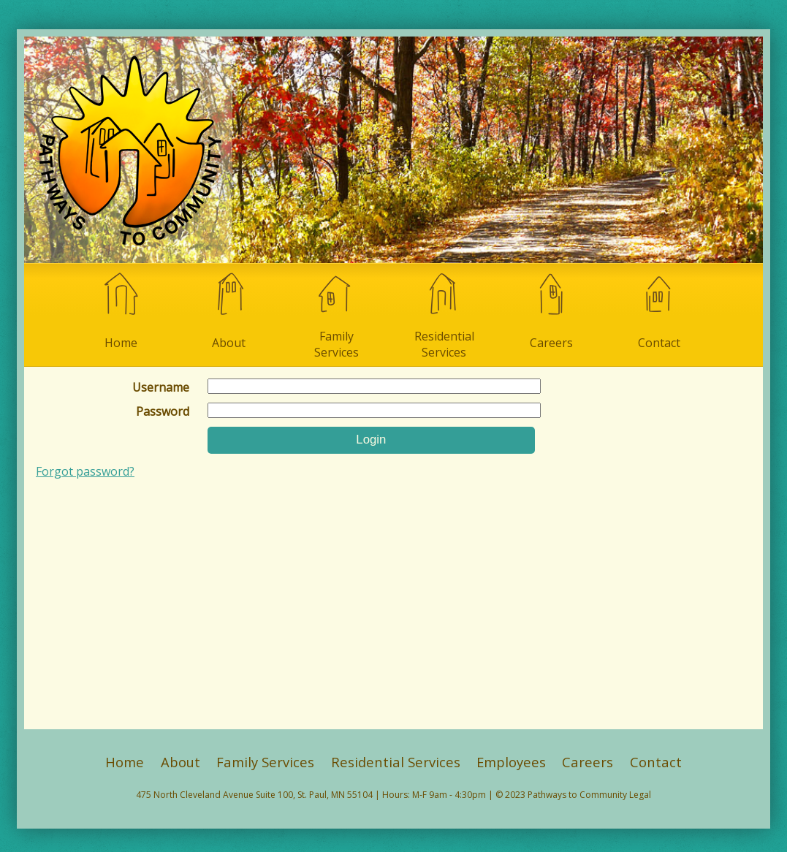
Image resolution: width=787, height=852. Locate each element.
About (229, 310)
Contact (659, 310)
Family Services (336, 315)
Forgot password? (85, 471)
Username (160, 387)
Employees (511, 762)
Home (120, 310)
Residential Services (444, 315)
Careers (552, 310)
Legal (640, 794)
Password (162, 411)
